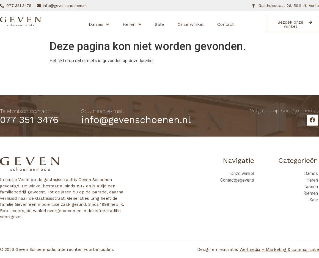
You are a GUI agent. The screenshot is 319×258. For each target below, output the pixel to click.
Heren (132, 24)
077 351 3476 (29, 120)
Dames (99, 24)
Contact (225, 24)
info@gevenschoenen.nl (136, 120)
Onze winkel (191, 24)
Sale (159, 24)
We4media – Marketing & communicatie (279, 249)
